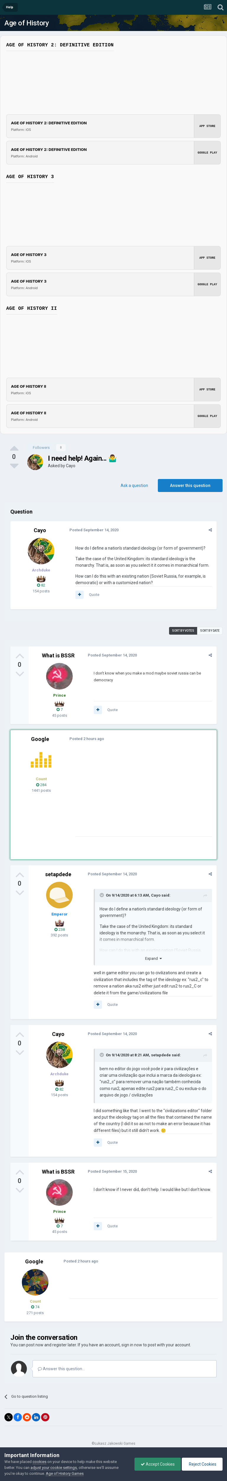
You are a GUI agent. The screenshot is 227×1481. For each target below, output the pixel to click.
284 (41, 785)
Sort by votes (183, 630)
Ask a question (134, 485)
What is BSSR (58, 655)
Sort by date (210, 630)
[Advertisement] (144, 795)
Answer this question (190, 485)
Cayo (70, 465)
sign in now (131, 1344)
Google (40, 739)
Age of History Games (65, 1473)
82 (41, 585)
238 (59, 929)
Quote (94, 594)
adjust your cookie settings (53, 1467)
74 (35, 1307)
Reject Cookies (202, 1464)
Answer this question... (61, 1368)
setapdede (58, 874)
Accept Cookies (158, 1464)
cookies (39, 1461)
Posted (94, 530)
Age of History (26, 23)
